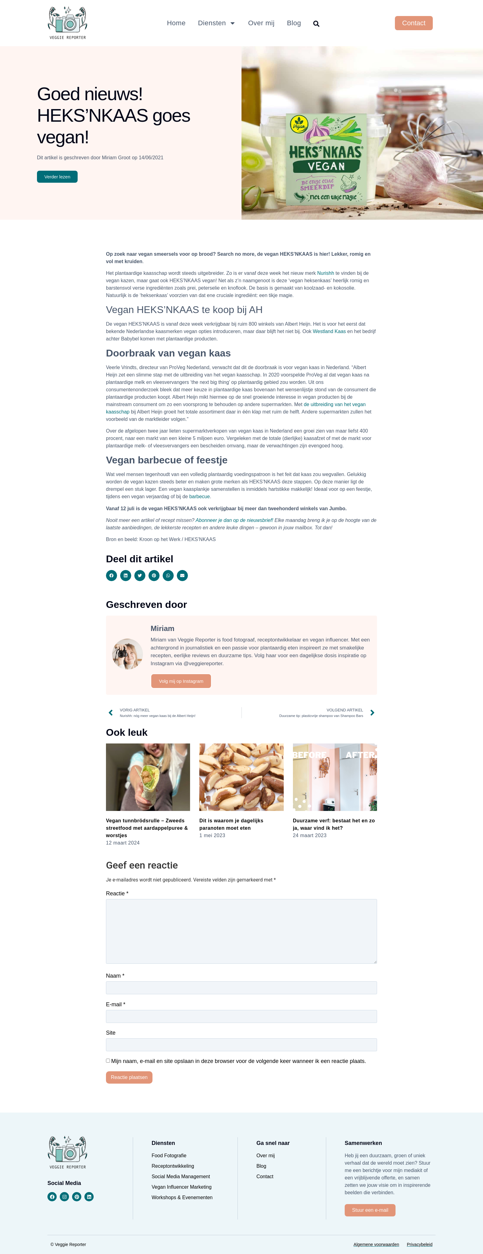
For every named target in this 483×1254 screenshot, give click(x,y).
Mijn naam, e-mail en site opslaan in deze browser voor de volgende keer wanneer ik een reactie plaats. (238, 1061)
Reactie (117, 893)
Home (176, 23)
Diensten (217, 23)
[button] (111, 575)
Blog (294, 23)
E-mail (115, 1004)
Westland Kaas (329, 331)
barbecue (199, 496)
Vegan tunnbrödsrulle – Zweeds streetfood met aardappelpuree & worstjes (147, 828)
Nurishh (325, 273)
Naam (115, 976)
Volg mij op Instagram (181, 681)
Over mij (261, 23)
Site (111, 1033)
